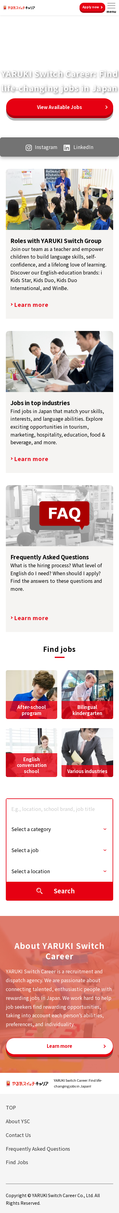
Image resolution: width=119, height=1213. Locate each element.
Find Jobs (17, 1162)
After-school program (31, 710)
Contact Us (18, 1135)
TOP (11, 1107)
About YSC (18, 1121)
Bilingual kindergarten (87, 710)
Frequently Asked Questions (38, 1148)
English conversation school (31, 765)
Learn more (31, 304)
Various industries (87, 771)
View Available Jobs (59, 107)
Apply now (91, 7)
